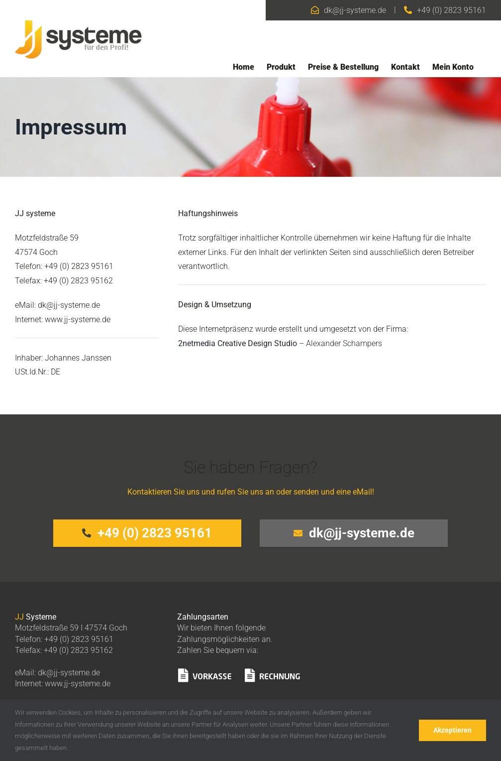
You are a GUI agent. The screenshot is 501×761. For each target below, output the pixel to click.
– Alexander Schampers (280, 343)
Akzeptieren (452, 730)
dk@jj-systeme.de (355, 10)
